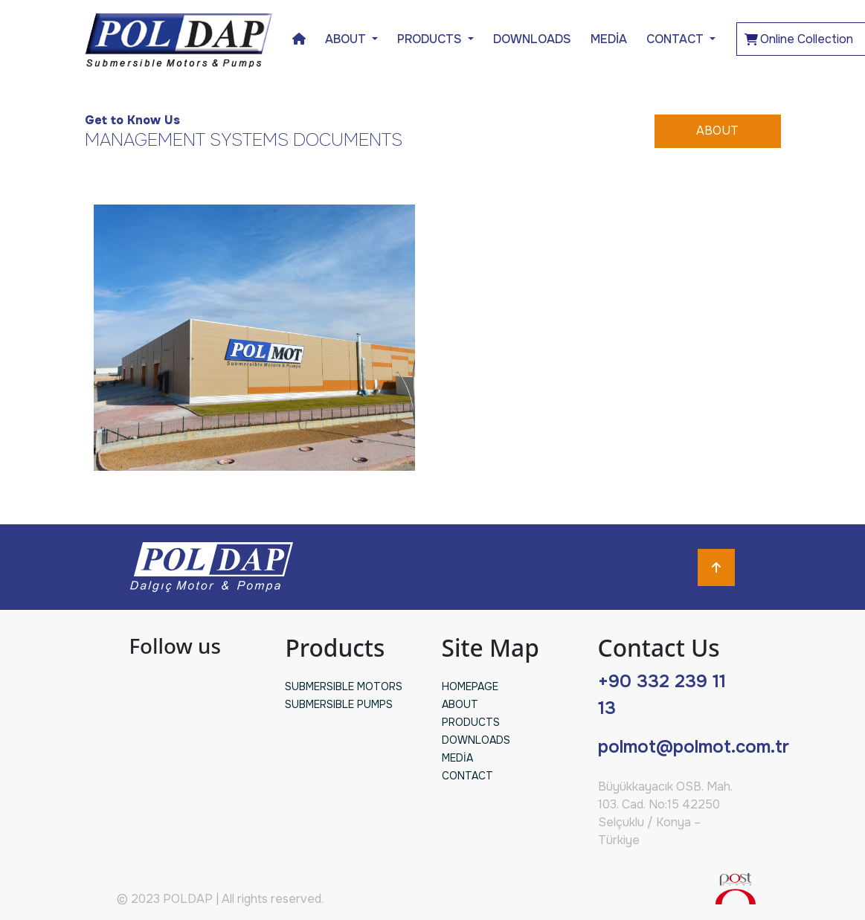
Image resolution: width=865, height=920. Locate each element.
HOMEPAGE (470, 686)
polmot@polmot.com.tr (693, 747)
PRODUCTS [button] (431, 39)
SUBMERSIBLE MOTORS (343, 686)
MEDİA (609, 39)
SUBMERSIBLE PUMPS (339, 704)
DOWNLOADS (532, 39)
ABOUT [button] (347, 39)
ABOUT (717, 130)
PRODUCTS (471, 722)
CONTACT (676, 39)
